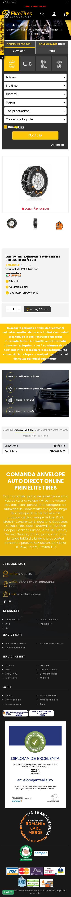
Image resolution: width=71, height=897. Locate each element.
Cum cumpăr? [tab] (43, 429)
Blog (7, 623)
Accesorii (23, 25)
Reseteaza (57, 144)
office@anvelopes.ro (29, 594)
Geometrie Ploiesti (15, 647)
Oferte (8, 695)
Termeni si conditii (49, 669)
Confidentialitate (48, 673)
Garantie (44, 665)
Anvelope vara (13, 704)
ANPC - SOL (11, 678)
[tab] (18, 50)
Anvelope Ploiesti (49, 699)
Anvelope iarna (48, 695)
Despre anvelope (49, 619)
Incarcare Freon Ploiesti (52, 643)
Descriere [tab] (9, 429)
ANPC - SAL (11, 673)
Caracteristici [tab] (24, 429)
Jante (43, 704)
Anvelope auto (13, 699)
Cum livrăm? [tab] (60, 429)
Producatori (46, 623)
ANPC (8, 669)
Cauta (35, 135)
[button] (43, 14)
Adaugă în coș (37, 309)
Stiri (7, 628)
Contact (9, 665)
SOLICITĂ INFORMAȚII (35, 208)
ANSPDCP (44, 678)
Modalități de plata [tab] (35, 436)
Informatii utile (12, 619)
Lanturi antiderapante (44, 25)
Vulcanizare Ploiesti (15, 643)
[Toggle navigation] (67, 2)
